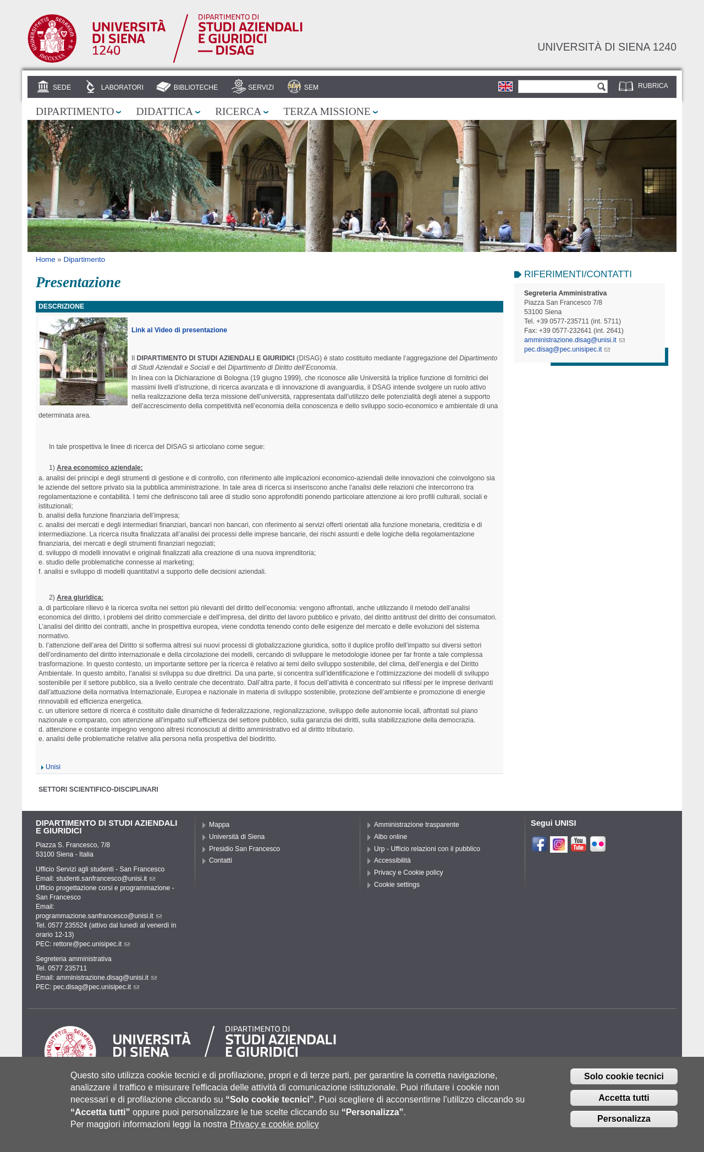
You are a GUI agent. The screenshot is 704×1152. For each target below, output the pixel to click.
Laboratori (122, 87)
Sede (62, 87)
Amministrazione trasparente (416, 825)
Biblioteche (196, 87)
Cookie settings (397, 884)
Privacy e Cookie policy (408, 872)
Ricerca (238, 111)
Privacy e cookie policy (274, 1129)
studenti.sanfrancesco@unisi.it (105, 878)
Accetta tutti (623, 1102)
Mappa (219, 825)
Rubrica (653, 86)
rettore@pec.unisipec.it (91, 944)
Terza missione (326, 111)
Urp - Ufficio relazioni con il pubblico (427, 849)
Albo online (390, 837)
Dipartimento (75, 111)
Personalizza (624, 1124)
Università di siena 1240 (606, 47)
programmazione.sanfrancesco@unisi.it (99, 916)
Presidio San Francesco (244, 849)
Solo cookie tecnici (624, 1082)
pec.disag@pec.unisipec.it (567, 349)
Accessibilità (392, 860)
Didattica (164, 111)
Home (46, 259)
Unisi (53, 767)
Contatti (220, 860)
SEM (311, 87)
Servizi (261, 87)
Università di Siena (237, 837)
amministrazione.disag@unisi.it (574, 340)
